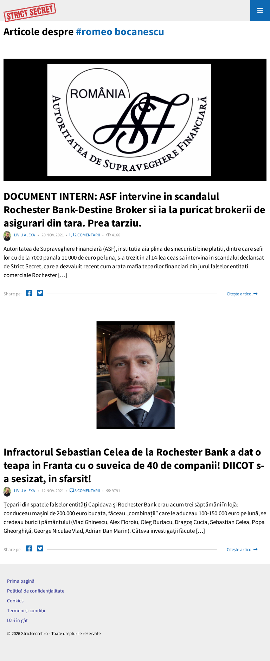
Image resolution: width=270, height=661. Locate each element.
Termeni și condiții (26, 610)
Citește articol (242, 294)
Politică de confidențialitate (35, 591)
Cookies (15, 600)
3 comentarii (85, 490)
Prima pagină (20, 581)
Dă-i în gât (17, 620)
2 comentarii (85, 234)
